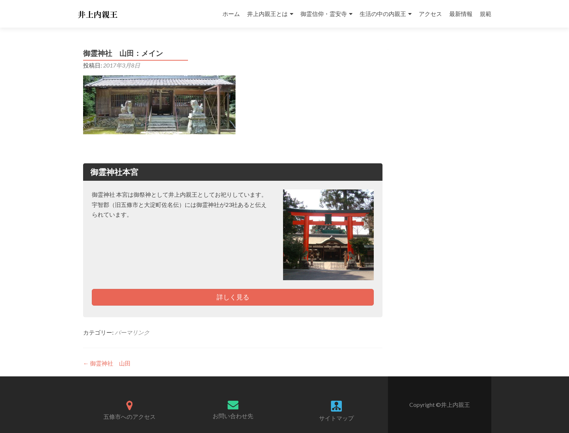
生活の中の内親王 (383, 13)
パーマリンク (132, 332)
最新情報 (460, 13)
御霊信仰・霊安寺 (323, 13)
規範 (485, 13)
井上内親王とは (267, 13)
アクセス (430, 13)
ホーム (231, 13)
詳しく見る (233, 297)
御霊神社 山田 (107, 363)
